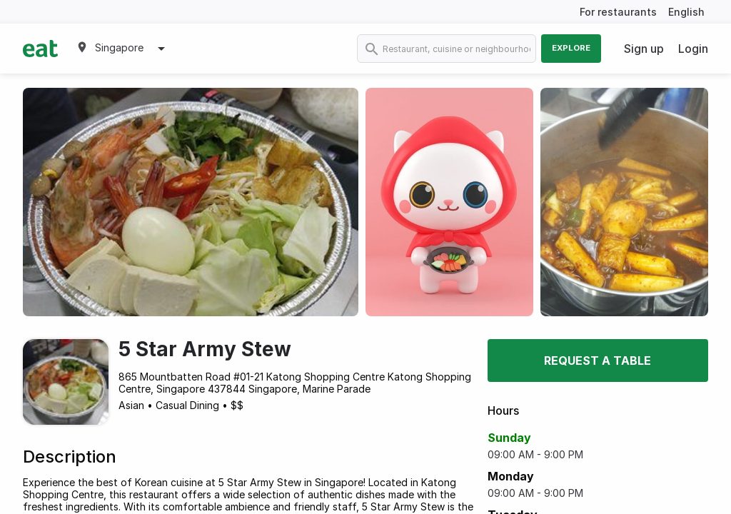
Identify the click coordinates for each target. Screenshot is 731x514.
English (686, 12)
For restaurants (618, 12)
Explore (571, 48)
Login (693, 48)
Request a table (597, 360)
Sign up (644, 48)
